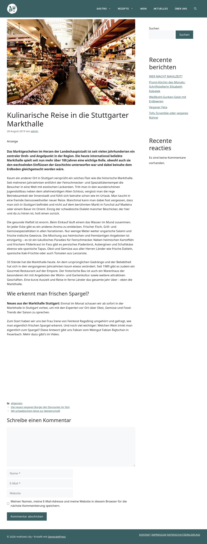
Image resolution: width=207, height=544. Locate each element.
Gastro (105, 8)
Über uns (181, 8)
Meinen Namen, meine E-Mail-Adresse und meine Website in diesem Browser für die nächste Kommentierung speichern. (69, 503)
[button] (195, 8)
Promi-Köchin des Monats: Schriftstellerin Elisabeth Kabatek (167, 86)
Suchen (154, 28)
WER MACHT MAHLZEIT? (165, 76)
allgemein (16, 403)
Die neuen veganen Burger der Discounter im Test (40, 407)
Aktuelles (161, 8)
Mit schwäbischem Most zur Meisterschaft (35, 411)
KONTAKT (145, 534)
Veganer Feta (158, 107)
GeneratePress (57, 536)
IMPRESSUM (158, 534)
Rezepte (127, 8)
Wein (143, 8)
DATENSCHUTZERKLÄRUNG (183, 534)
